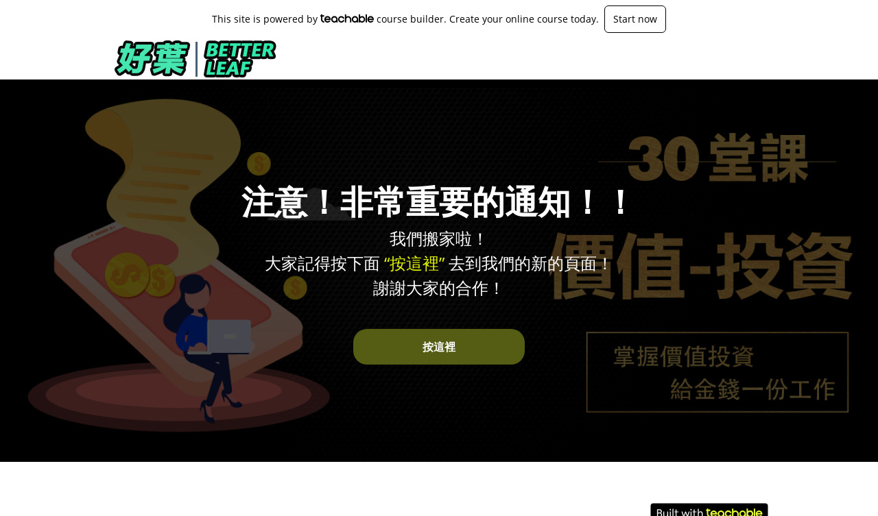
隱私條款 (669, 495)
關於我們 (129, 495)
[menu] (718, 59)
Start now (635, 18)
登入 (758, 58)
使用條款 (669, 482)
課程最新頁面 (709, 58)
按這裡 (439, 346)
